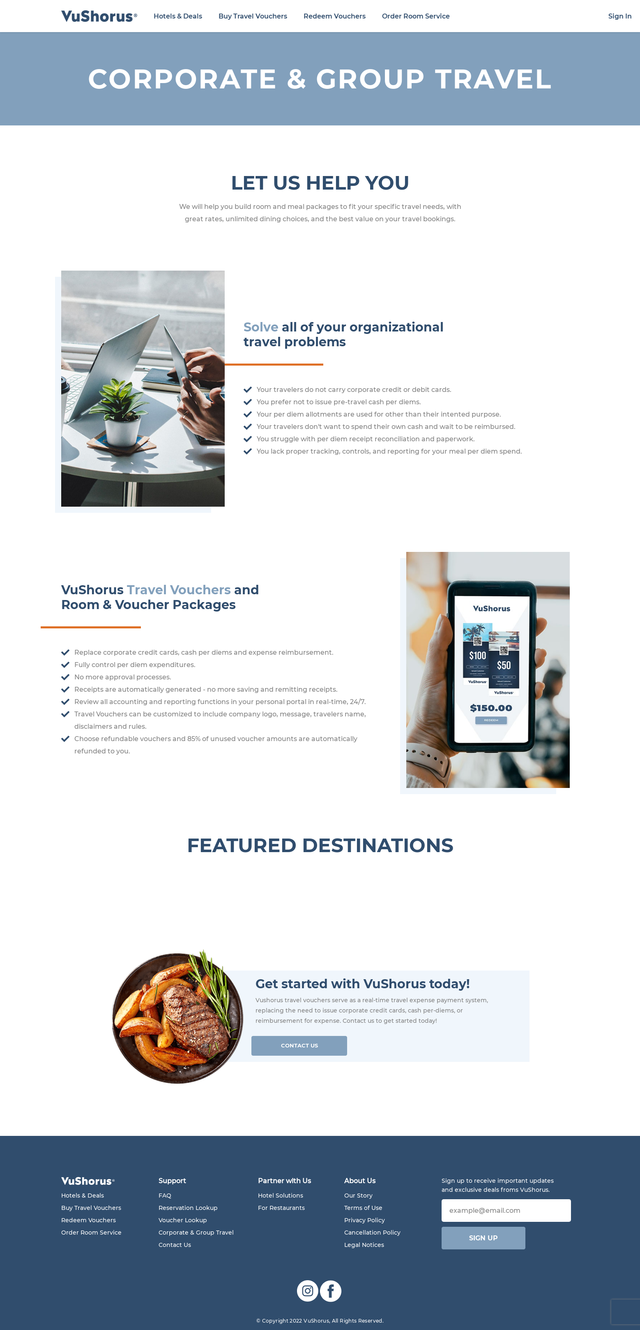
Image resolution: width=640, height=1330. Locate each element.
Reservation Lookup (188, 1208)
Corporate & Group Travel (196, 1232)
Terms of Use (363, 1208)
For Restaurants (281, 1208)
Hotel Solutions (280, 1195)
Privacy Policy (364, 1220)
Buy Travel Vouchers (253, 16)
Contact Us (299, 1045)
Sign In (620, 16)
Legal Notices (364, 1245)
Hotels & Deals (178, 16)
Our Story (358, 1195)
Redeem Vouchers (335, 16)
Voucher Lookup (183, 1220)
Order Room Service (416, 16)
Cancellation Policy (372, 1232)
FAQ (165, 1195)
